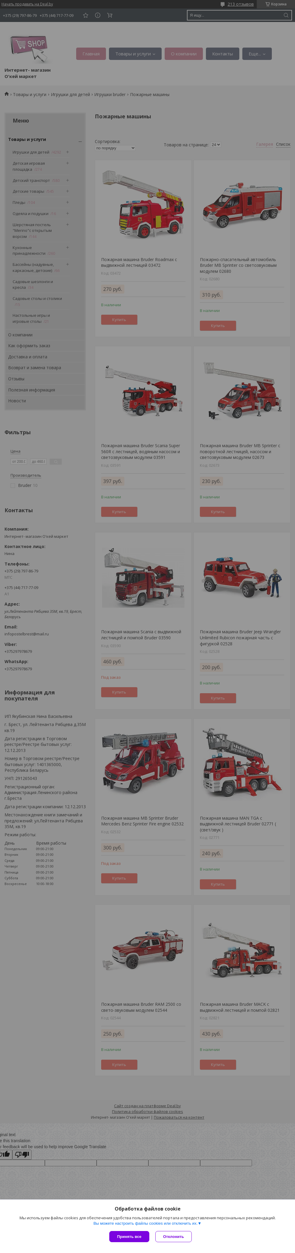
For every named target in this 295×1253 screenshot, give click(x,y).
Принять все (129, 1236)
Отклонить (173, 1236)
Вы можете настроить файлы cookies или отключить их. (145, 1223)
